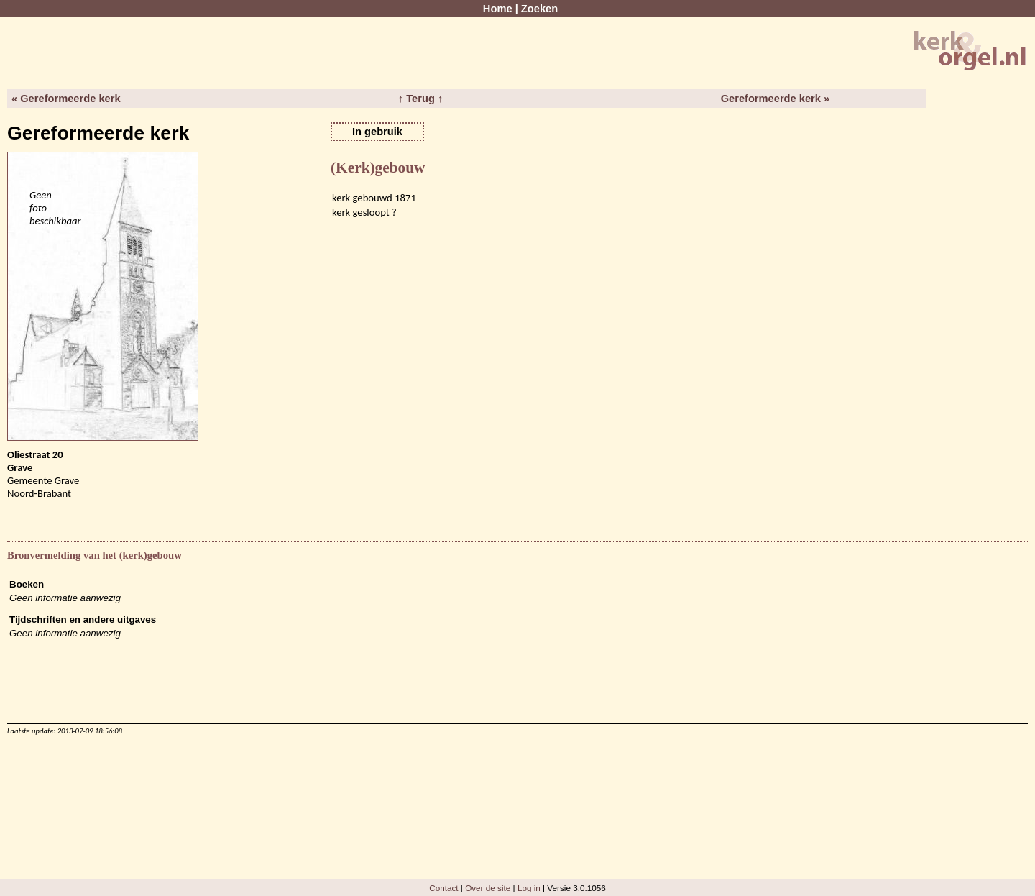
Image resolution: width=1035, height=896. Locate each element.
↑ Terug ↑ (420, 98)
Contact (443, 887)
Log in (529, 887)
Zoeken (539, 8)
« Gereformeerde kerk (66, 98)
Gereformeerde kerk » (775, 98)
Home (497, 8)
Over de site (487, 887)
